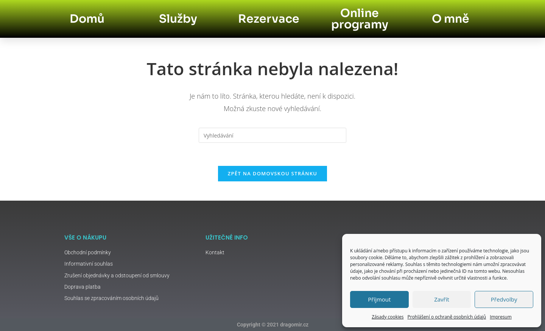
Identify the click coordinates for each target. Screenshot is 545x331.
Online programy (359, 19)
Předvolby (504, 299)
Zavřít (441, 299)
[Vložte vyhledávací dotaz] (272, 135)
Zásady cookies (387, 317)
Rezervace (268, 19)
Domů (87, 19)
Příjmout (379, 299)
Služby (178, 19)
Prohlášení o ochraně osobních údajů (447, 317)
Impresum (501, 317)
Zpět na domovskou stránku (272, 173)
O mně (450, 19)
